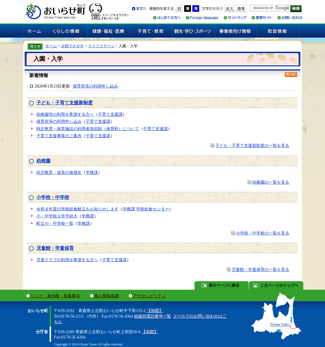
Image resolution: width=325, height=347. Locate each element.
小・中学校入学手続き (56, 216)
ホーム (51, 46)
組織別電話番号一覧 (152, 316)
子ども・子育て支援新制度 (64, 102)
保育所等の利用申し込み (95, 86)
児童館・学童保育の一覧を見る (260, 269)
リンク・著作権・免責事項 (55, 296)
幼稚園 (43, 160)
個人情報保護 (106, 296)
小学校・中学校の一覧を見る (262, 233)
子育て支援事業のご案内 (59, 135)
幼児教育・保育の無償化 (59, 172)
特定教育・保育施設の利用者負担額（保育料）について (87, 128)
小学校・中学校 (52, 197)
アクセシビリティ (149, 296)
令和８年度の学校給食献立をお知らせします (77, 209)
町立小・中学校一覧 (54, 223)
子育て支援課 (110, 114)
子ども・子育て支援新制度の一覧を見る (252, 145)
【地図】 (155, 310)
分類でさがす (72, 46)
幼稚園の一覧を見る (270, 182)
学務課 (92, 172)
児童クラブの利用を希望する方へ (67, 259)
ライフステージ (101, 46)
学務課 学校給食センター (146, 209)
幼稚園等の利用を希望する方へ (65, 114)
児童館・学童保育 (55, 248)
